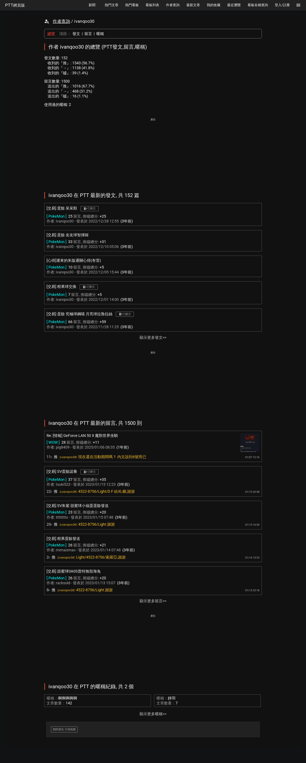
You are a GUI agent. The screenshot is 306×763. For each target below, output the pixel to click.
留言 (88, 33)
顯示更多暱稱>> (153, 714)
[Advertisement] (153, 152)
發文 (76, 33)
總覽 (51, 33)
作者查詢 (61, 21)
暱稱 (100, 33)
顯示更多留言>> (153, 601)
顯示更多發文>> (153, 337)
